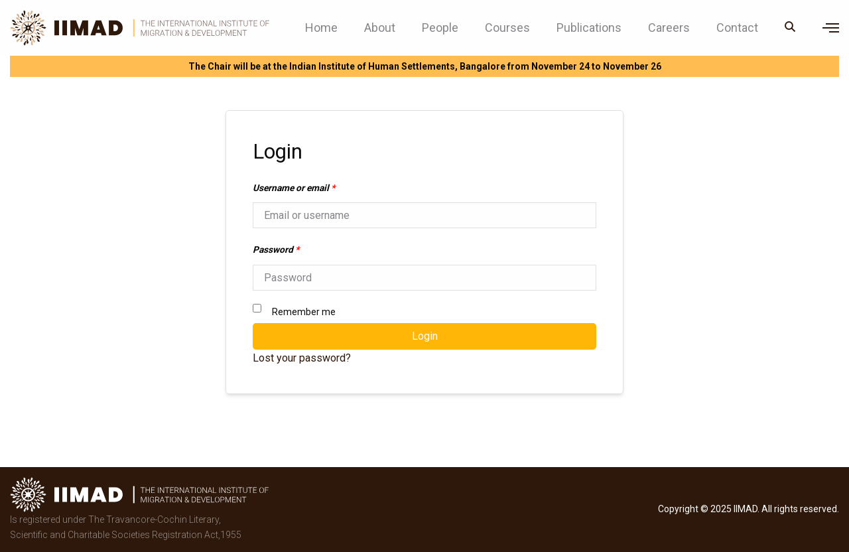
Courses (507, 28)
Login (425, 336)
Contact (737, 28)
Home (321, 28)
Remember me (294, 310)
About (379, 28)
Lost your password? (302, 358)
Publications (588, 28)
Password (276, 249)
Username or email (294, 187)
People (440, 28)
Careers (669, 28)
